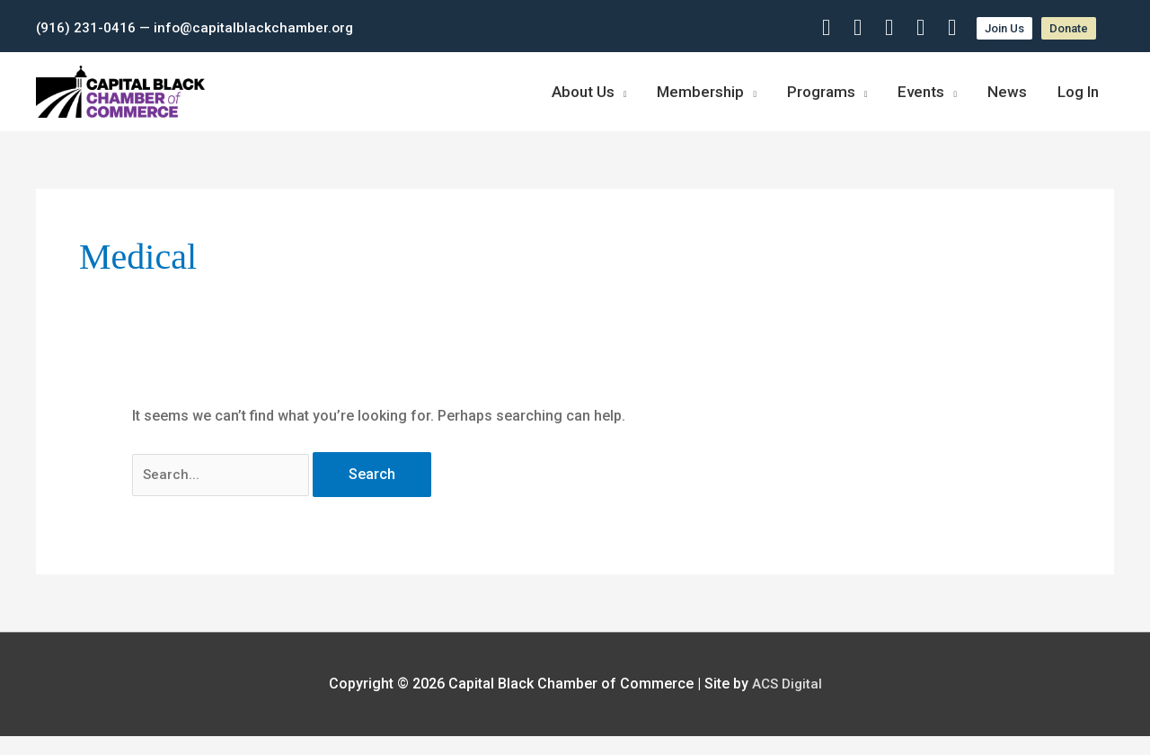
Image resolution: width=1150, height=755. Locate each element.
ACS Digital (787, 703)
